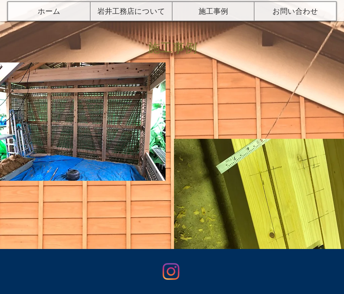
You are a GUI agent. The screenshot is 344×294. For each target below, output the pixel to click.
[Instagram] (171, 271)
